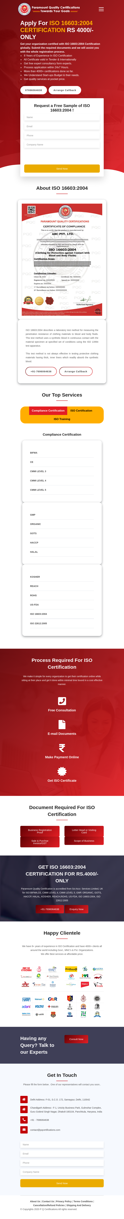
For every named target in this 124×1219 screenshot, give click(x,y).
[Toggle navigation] (101, 9)
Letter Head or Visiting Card (84, 831)
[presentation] (49, 156)
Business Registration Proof (40, 831)
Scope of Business (84, 840)
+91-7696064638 (50, 909)
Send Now (62, 168)
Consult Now (76, 1039)
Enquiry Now (76, 909)
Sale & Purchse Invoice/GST (39, 842)
